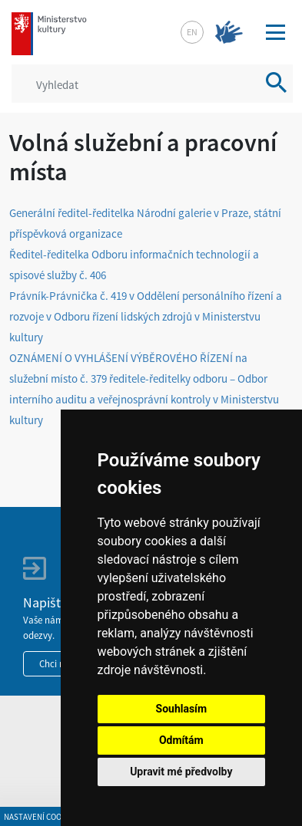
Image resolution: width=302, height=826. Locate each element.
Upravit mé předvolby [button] (181, 771)
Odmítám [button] (181, 740)
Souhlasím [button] (181, 709)
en (192, 32)
